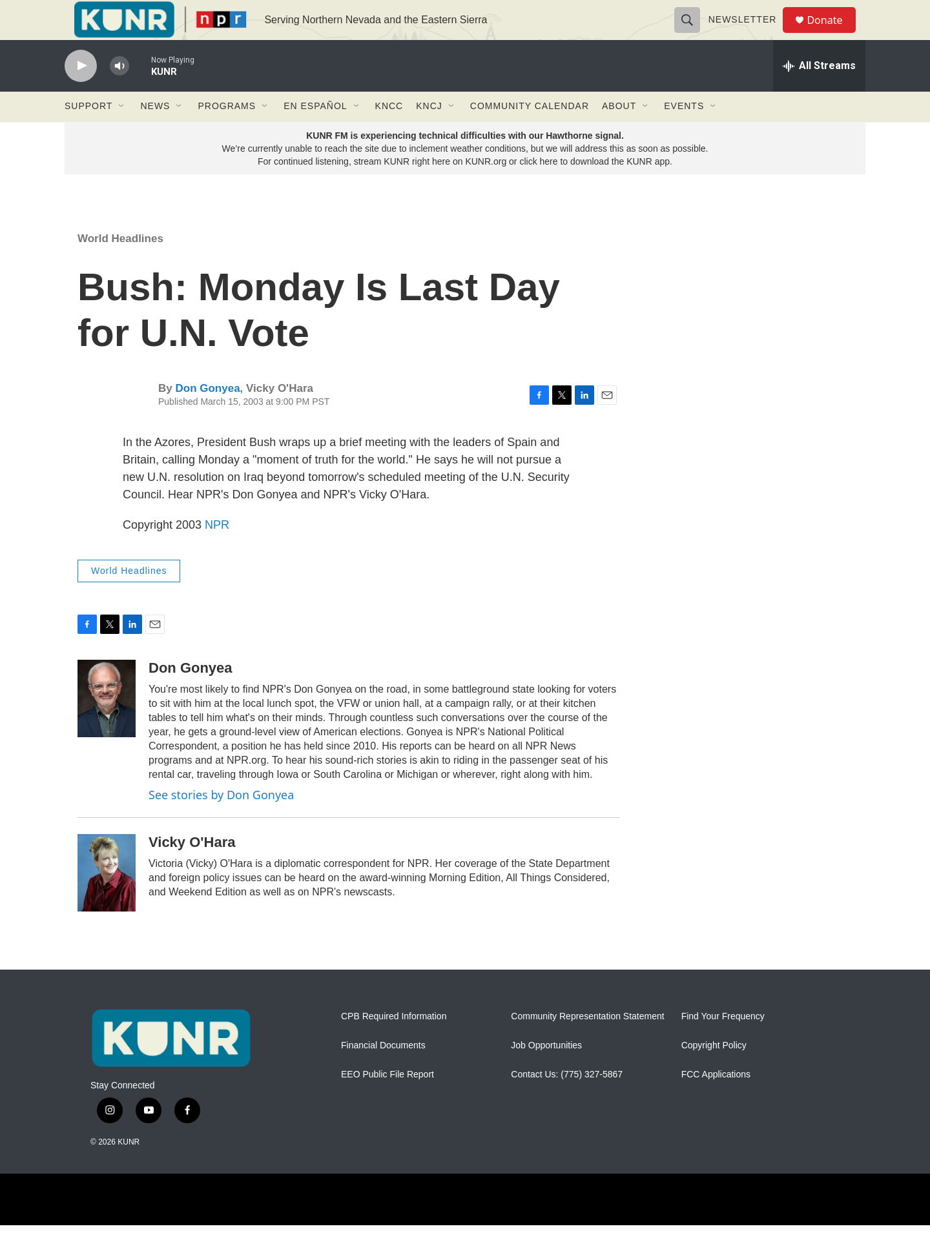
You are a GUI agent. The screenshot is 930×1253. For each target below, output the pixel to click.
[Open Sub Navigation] (122, 134)
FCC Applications (715, 1103)
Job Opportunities (546, 1074)
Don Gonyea (207, 417)
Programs (227, 134)
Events (684, 134)
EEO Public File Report (387, 1103)
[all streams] (819, 93)
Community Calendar (529, 134)
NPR (217, 552)
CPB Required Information (393, 1045)
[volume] (119, 93)
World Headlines (120, 266)
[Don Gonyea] (107, 726)
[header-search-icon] (692, 33)
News (155, 134)
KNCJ (429, 134)
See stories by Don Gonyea (221, 822)
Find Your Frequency (723, 1045)
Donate (832, 34)
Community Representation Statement (587, 1045)
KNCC (389, 134)
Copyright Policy (714, 1074)
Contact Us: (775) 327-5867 (567, 1103)
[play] (80, 94)
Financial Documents (383, 1074)
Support (88, 134)
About (619, 134)
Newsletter (748, 33)
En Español (315, 134)
